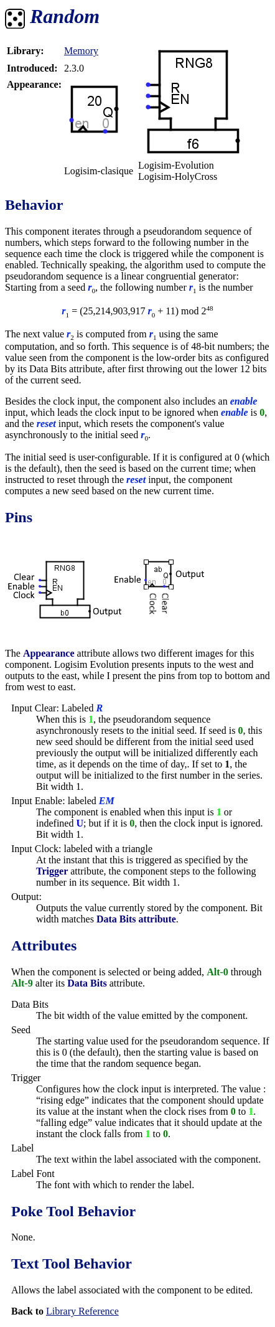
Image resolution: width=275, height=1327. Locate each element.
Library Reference (82, 1311)
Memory (81, 50)
